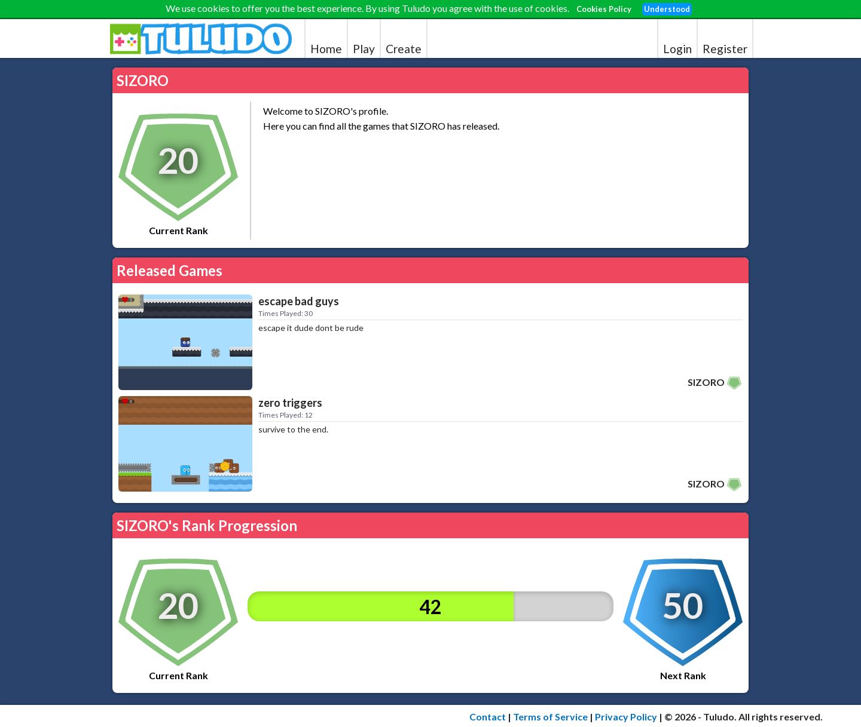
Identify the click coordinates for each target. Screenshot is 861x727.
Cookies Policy (603, 9)
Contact (487, 716)
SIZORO (706, 382)
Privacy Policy (626, 716)
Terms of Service (550, 716)
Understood (667, 9)
